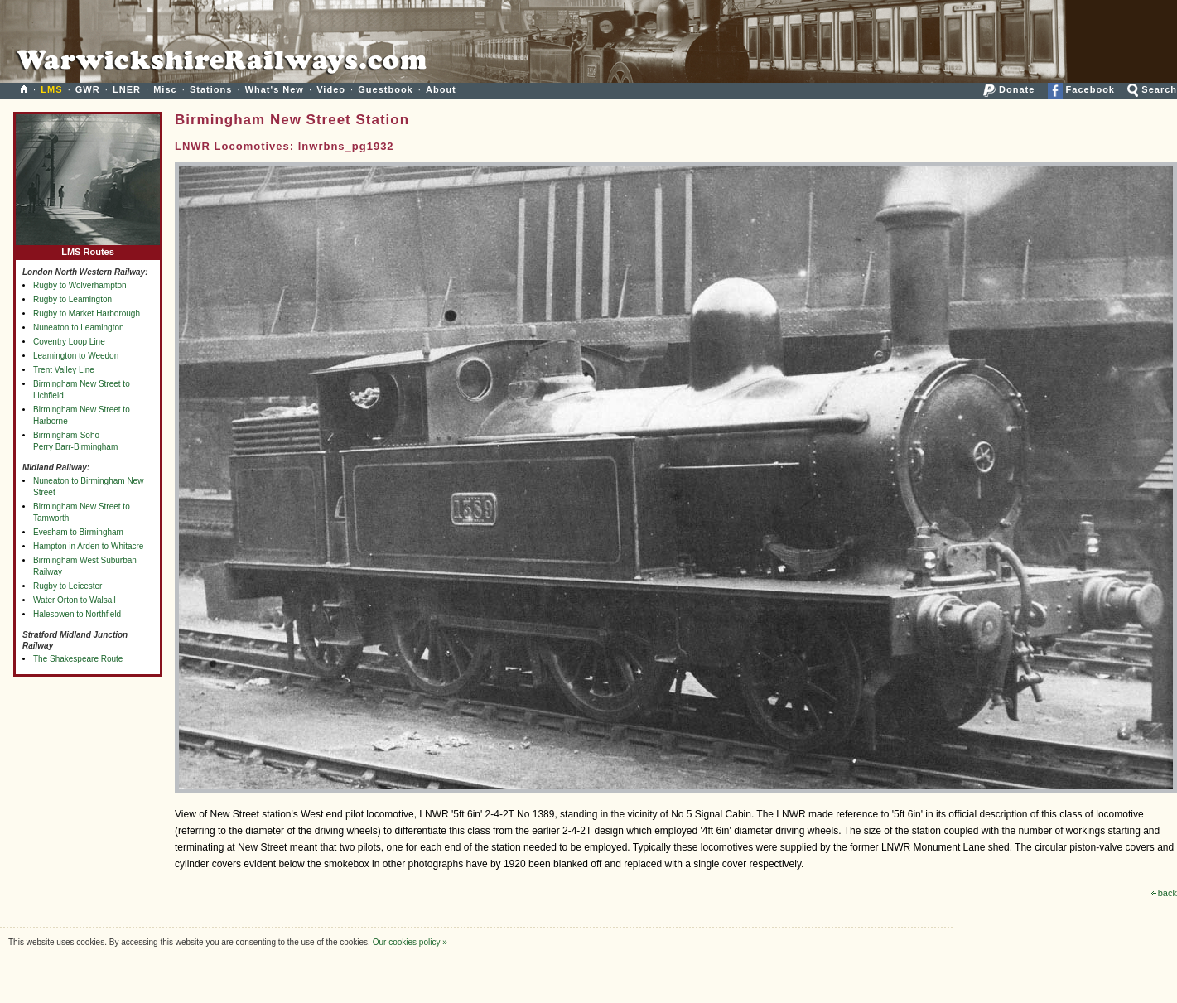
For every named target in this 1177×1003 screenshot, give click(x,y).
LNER (127, 89)
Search (1152, 89)
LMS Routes (87, 248)
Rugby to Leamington (72, 299)
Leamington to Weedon (75, 355)
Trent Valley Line (63, 369)
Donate (1009, 89)
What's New (274, 89)
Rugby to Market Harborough (86, 313)
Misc (164, 89)
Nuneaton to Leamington (78, 327)
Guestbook (385, 89)
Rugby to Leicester (67, 586)
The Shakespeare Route (78, 658)
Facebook (1081, 89)
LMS (51, 89)
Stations (211, 89)
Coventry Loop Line (69, 341)
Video (330, 89)
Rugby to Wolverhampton (80, 285)
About (441, 89)
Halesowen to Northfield (77, 614)
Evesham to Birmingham (78, 532)
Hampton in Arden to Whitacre (88, 546)
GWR (87, 89)
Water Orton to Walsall (74, 600)
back (1164, 893)
